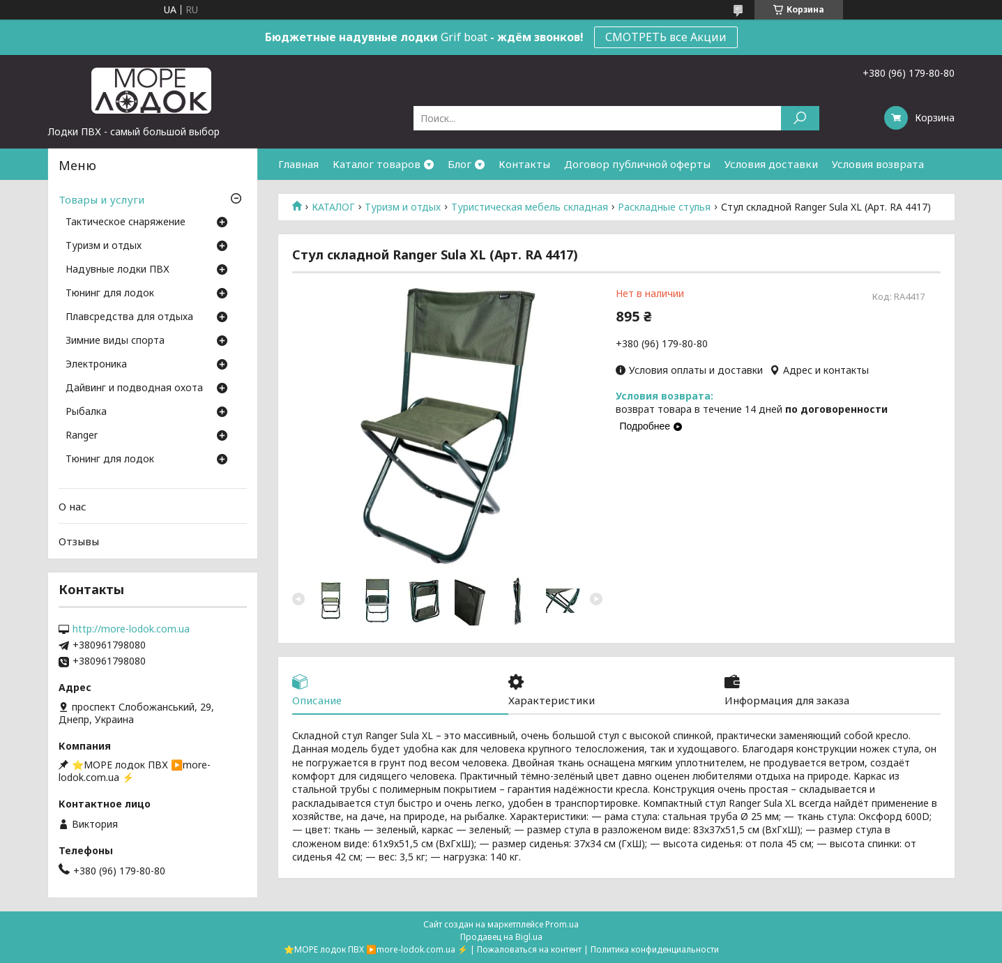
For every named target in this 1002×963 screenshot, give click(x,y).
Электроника (96, 364)
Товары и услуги (101, 199)
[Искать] (800, 118)
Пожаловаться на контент (529, 949)
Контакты (524, 164)
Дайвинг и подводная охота (134, 388)
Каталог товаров (376, 164)
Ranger (82, 435)
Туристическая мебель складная (529, 207)
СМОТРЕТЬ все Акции (666, 37)
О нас (72, 506)
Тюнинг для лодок (110, 293)
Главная (298, 164)
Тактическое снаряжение (125, 222)
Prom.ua (562, 924)
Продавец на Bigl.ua (501, 937)
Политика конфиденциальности (655, 949)
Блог (459, 164)
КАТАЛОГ (333, 207)
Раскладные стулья (664, 207)
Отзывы (79, 541)
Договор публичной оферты (637, 164)
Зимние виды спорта (115, 341)
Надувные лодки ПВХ (117, 269)
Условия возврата (878, 164)
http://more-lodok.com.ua (131, 629)
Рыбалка (86, 412)
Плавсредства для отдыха (129, 317)
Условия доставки (771, 164)
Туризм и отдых (403, 207)
